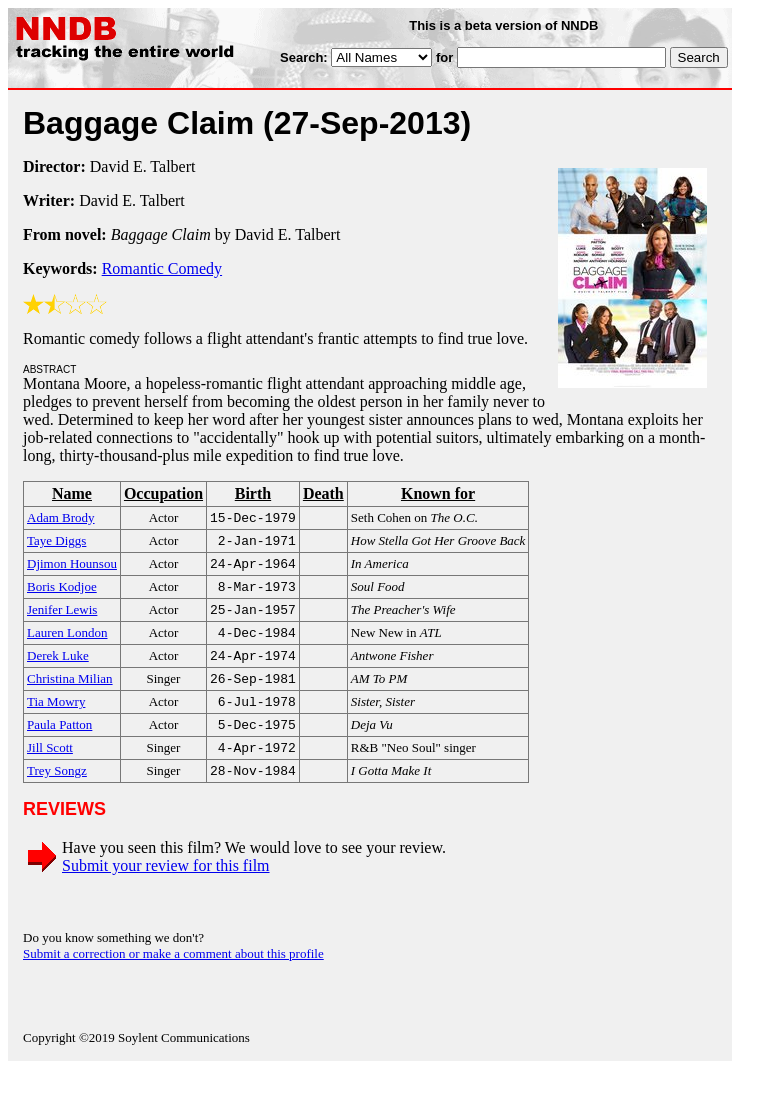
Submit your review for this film (166, 889)
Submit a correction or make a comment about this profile (173, 977)
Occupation (163, 493)
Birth (253, 493)
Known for (438, 493)
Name (72, 493)
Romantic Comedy (162, 268)
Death (323, 493)
